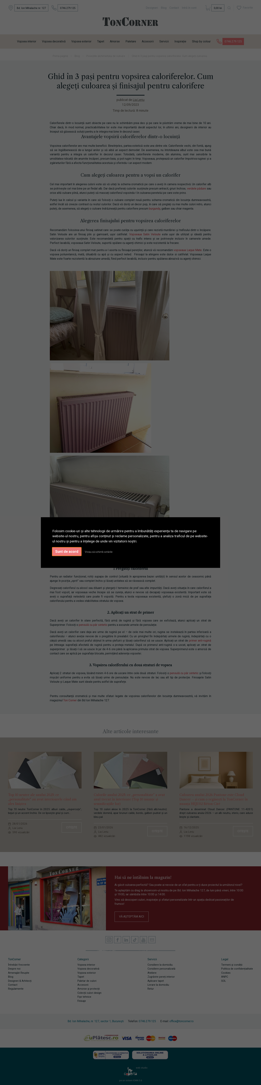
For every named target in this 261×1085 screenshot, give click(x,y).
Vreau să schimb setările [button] (99, 551)
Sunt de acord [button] (66, 551)
